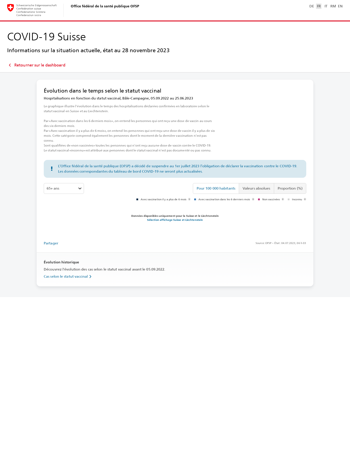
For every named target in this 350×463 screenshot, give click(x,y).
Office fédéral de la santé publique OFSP (105, 6)
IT (326, 6)
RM (333, 6)
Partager (51, 243)
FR (319, 6)
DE (311, 6)
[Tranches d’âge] (64, 188)
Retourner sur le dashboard (36, 65)
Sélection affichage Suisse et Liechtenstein (175, 219)
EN (340, 6)
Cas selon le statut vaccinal (68, 276)
